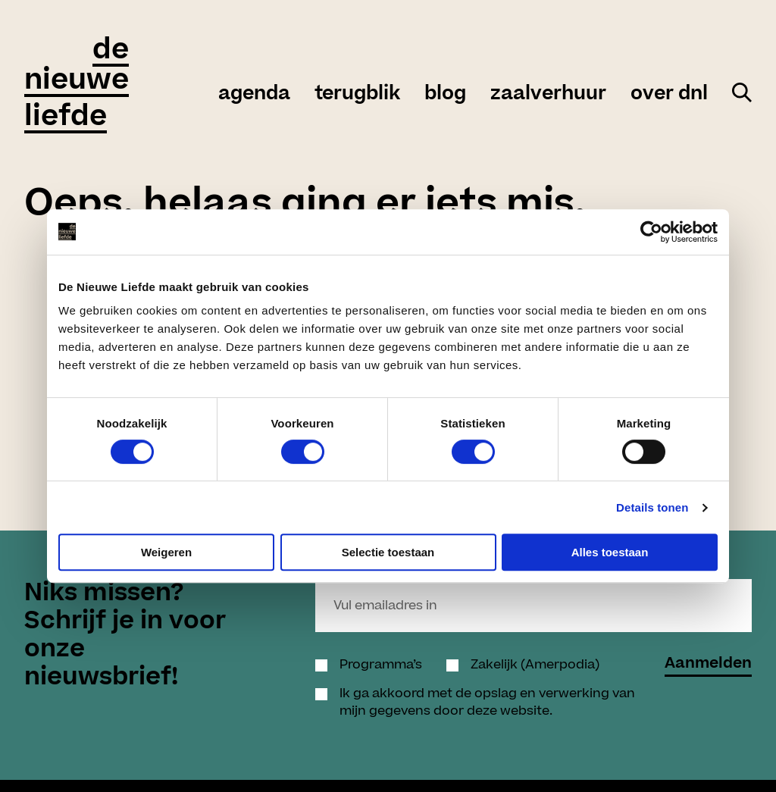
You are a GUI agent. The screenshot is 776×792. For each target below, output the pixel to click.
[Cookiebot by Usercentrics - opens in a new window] (651, 232)
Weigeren (166, 552)
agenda (254, 94)
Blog (445, 94)
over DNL (669, 94)
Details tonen (652, 507)
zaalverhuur (548, 94)
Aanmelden (708, 665)
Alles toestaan (610, 552)
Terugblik (357, 94)
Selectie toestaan (388, 552)
